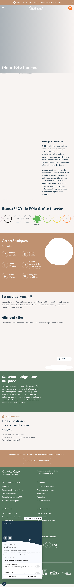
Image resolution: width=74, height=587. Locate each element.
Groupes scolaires (9, 494)
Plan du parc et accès (45, 490)
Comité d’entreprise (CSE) (12, 497)
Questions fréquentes (45, 487)
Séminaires (6, 487)
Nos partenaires (43, 501)
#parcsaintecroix (46, 536)
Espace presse (42, 517)
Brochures (41, 494)
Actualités (41, 497)
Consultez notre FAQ (11, 440)
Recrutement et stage (46, 520)
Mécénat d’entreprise (10, 501)
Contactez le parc (44, 513)
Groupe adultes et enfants (12, 490)
